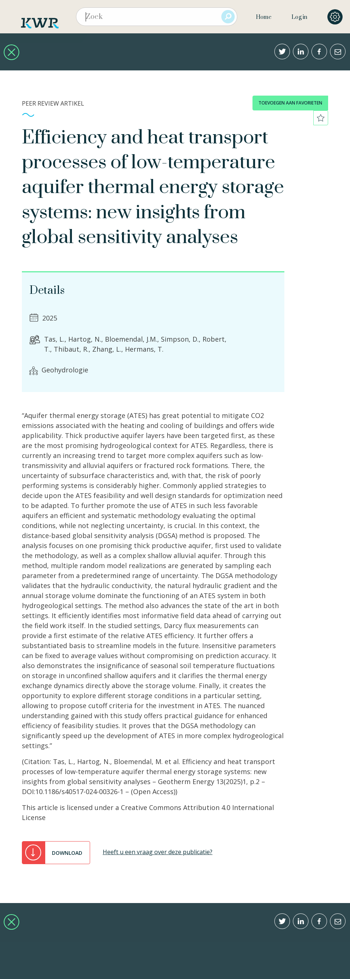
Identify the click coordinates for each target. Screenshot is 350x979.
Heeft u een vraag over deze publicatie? (157, 852)
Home (263, 17)
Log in (299, 17)
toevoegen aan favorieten (290, 103)
